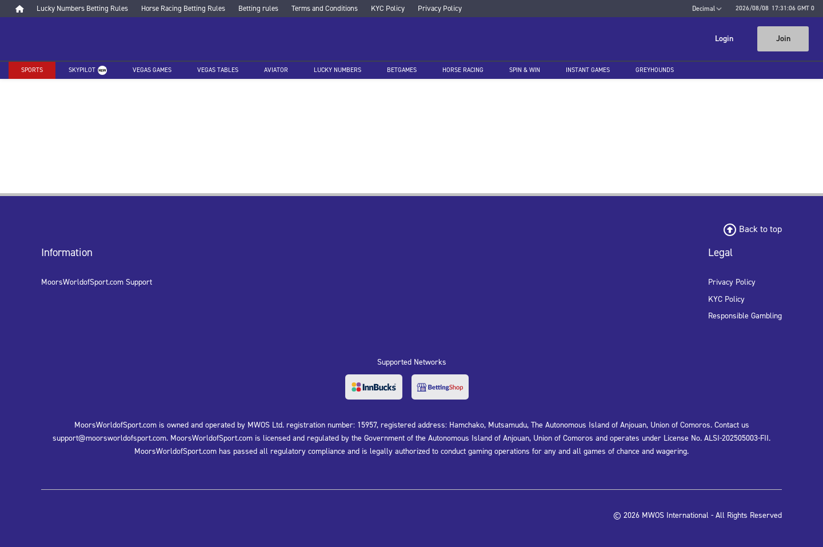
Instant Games (588, 70)
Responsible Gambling (745, 315)
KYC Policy (726, 299)
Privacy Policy (732, 282)
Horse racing (463, 70)
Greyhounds (655, 70)
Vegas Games (152, 70)
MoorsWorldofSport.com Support (96, 282)
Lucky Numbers (337, 70)
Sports (32, 70)
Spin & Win (524, 70)
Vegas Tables (217, 70)
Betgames (402, 70)
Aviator (276, 70)
